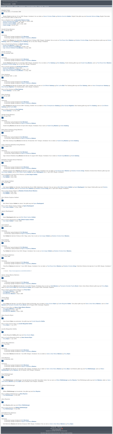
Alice (14, 370)
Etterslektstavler (22, 6)
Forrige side (40, 6)
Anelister (16, 6)
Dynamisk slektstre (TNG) (32, 6)
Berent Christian (49, 16)
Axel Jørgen (7, 172)
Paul (6, 177)
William (62, 380)
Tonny (105, 286)
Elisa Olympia (8, 86)
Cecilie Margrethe (24, 287)
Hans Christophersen (100, 85)
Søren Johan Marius (93, 303)
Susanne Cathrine (9, 24)
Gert (6, 175)
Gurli (6, 292)
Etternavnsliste (10, 6)
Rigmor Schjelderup (28, 37)
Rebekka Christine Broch (28, 190)
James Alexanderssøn (10, 21)
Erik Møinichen (9, 293)
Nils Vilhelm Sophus (24, 172)
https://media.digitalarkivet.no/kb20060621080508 (20, 270)
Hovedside (3, 6)
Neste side (46, 6)
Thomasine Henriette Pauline (69, 286)
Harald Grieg (8, 45)
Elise (24, 41)
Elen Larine (60, 85)
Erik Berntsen (58, 429)
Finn (15, 41)
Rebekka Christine (9, 22)
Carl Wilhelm (48, 85)
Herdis (24, 44)
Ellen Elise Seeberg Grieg (12, 46)
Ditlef (54, 286)
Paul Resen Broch (67, 40)
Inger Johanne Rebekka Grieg (13, 47)
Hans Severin (11, 287)
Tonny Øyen (8, 291)
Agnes (38, 172)
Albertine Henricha (64, 16)
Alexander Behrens (92, 16)
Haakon (6, 25)
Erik (25, 36)
